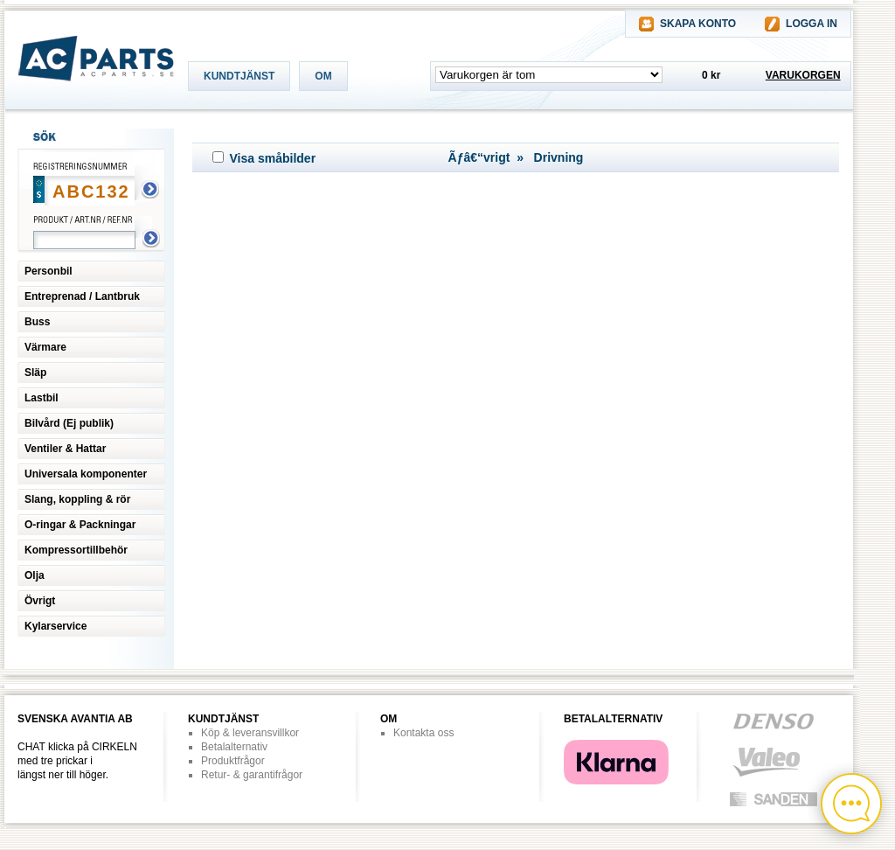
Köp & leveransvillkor (250, 733)
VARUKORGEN (803, 75)
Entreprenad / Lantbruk (82, 296)
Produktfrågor (233, 761)
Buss (37, 322)
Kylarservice (55, 626)
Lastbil (41, 398)
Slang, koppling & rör (77, 499)
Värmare (45, 347)
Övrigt (39, 601)
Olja (34, 575)
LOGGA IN (811, 23)
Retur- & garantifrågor (251, 775)
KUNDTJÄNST (239, 76)
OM (323, 76)
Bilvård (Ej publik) (69, 423)
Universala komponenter (85, 474)
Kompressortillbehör (76, 550)
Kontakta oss (423, 733)
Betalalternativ (234, 747)
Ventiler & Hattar (65, 448)
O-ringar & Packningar (79, 525)
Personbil (48, 271)
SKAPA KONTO (698, 23)
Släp (35, 372)
